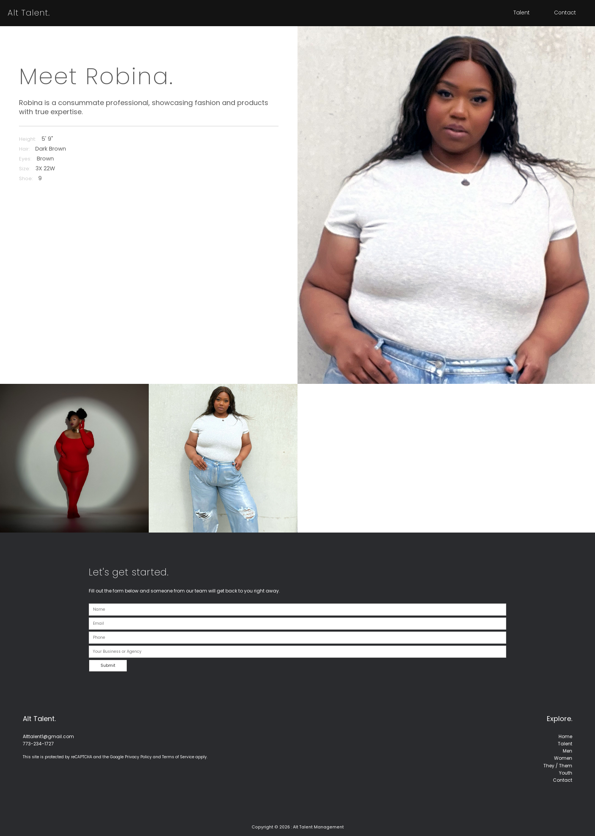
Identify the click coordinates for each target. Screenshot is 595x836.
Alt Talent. (29, 13)
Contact (565, 12)
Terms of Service (178, 757)
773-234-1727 (38, 743)
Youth (565, 773)
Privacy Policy (138, 757)
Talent (521, 12)
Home (565, 736)
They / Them (557, 765)
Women (563, 758)
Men (567, 751)
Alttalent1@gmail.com (48, 736)
